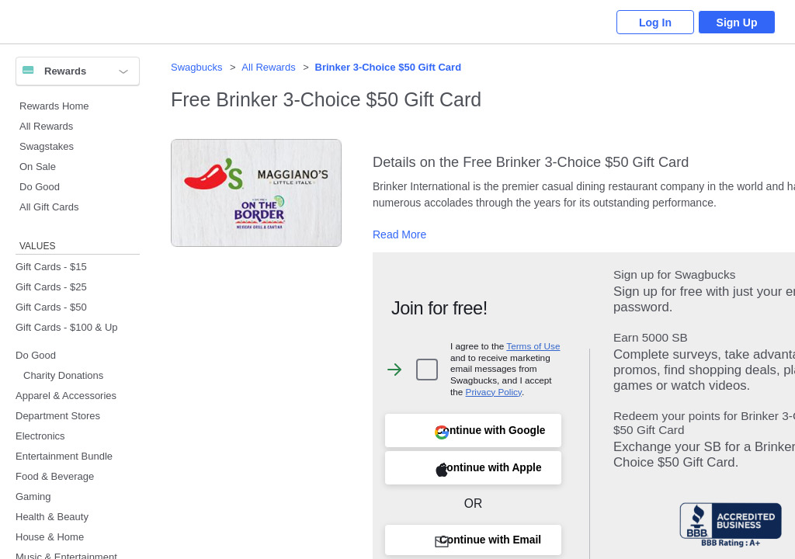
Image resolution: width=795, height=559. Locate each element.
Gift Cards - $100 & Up (67, 327)
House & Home (50, 537)
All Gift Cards (49, 207)
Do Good (39, 187)
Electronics (40, 436)
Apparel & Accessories (66, 395)
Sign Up (737, 22)
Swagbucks (196, 67)
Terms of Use (533, 346)
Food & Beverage (55, 476)
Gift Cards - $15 (51, 267)
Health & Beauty (52, 517)
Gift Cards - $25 (51, 287)
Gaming (33, 496)
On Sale (37, 166)
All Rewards (46, 126)
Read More (399, 234)
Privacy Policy (494, 392)
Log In (655, 22)
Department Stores (58, 416)
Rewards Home (54, 106)
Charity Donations (63, 375)
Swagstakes (46, 146)
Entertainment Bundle (64, 456)
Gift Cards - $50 (51, 307)
